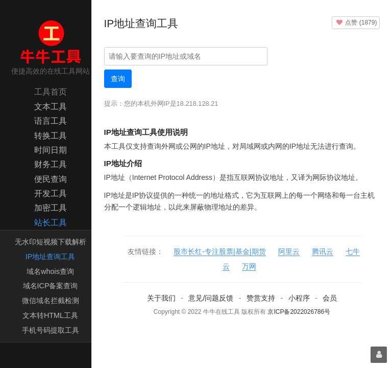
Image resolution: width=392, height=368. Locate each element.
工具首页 (50, 91)
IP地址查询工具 (51, 256)
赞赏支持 (261, 298)
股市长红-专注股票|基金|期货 (219, 251)
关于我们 (161, 298)
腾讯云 (322, 251)
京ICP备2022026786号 (298, 311)
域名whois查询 (50, 271)
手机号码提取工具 (50, 330)
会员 (330, 298)
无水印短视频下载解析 (50, 242)
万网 (249, 266)
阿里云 (289, 251)
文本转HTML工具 (50, 315)
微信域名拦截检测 (50, 300)
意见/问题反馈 (210, 298)
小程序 (299, 298)
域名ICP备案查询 (50, 286)
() (356, 22)
